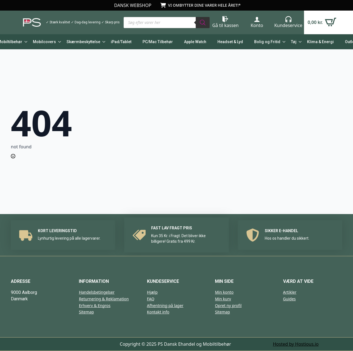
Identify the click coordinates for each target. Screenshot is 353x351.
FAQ (151, 298)
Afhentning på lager (165, 305)
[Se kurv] (322, 22)
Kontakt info (158, 312)
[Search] (203, 22)
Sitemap (86, 312)
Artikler (289, 292)
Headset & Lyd (230, 42)
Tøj (293, 42)
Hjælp (152, 292)
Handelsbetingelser (96, 292)
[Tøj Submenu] (298, 41)
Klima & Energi (320, 42)
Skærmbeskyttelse (83, 42)
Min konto (224, 292)
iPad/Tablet (121, 42)
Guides (289, 298)
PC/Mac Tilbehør (158, 42)
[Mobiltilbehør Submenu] (24, 41)
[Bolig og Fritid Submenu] (282, 41)
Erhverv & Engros (94, 305)
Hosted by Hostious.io (295, 344)
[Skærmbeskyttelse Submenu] (102, 41)
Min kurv (223, 298)
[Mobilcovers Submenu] (58, 41)
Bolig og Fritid (267, 42)
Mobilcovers (44, 42)
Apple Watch (195, 42)
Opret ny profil (228, 305)
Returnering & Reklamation (104, 298)
